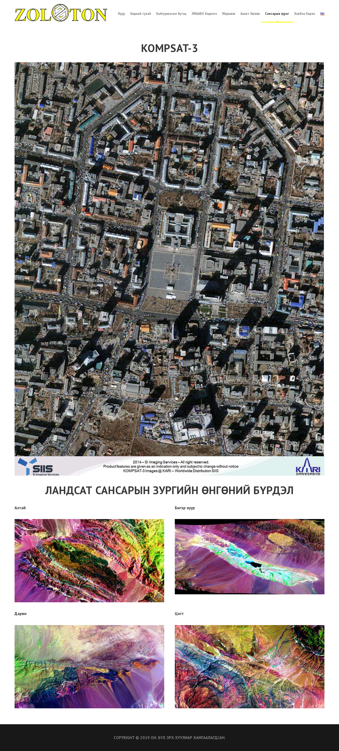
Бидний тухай (140, 13)
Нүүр (121, 13)
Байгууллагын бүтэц (171, 13)
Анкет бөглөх (250, 13)
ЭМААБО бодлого (204, 13)
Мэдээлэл (228, 13)
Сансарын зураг (277, 13)
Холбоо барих (304, 13)
